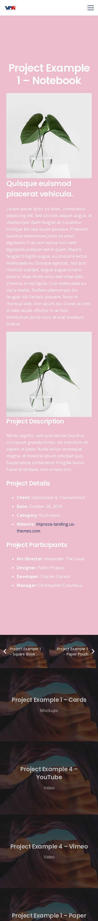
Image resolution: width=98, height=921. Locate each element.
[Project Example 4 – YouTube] (49, 778)
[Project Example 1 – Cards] (49, 704)
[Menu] (90, 7)
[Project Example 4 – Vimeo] (49, 851)
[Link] (10, 8)
